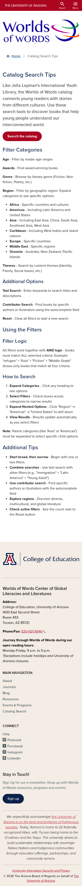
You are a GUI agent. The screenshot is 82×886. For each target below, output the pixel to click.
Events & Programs (17, 705)
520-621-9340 (33, 631)
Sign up (13, 799)
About (7, 681)
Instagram (15, 752)
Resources (11, 699)
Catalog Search (14, 711)
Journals (9, 687)
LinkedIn (14, 758)
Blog (6, 693)
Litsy (6, 734)
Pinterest (14, 740)
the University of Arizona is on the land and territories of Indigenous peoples (41, 822)
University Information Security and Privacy (41, 870)
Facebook (15, 746)
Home (16, 56)
